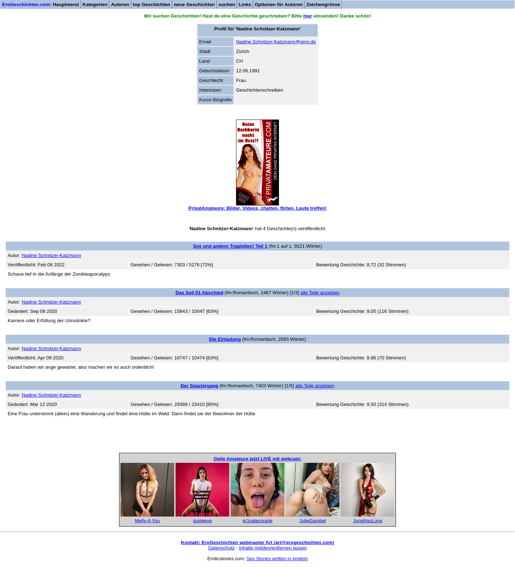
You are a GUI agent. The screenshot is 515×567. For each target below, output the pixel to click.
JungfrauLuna (367, 520)
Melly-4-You (147, 520)
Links (245, 4)
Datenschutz (221, 548)
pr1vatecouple (257, 520)
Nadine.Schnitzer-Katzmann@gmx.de (276, 41)
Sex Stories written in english (277, 558)
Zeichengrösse (323, 4)
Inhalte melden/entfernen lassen (273, 548)
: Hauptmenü (40, 4)
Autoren (120, 4)
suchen (227, 4)
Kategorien (95, 4)
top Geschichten (151, 4)
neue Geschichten (194, 4)
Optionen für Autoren (279, 4)
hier (307, 16)
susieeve (202, 520)
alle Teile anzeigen (319, 292)
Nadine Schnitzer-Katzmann (51, 255)
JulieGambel (312, 520)
